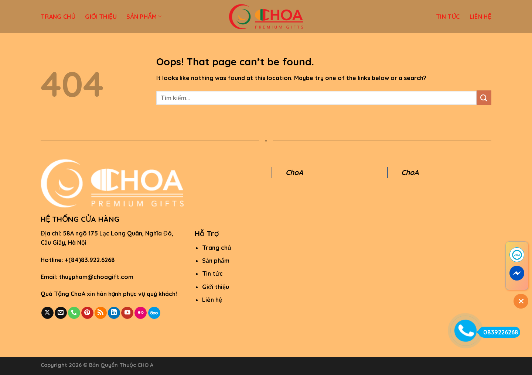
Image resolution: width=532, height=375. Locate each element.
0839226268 (498, 332)
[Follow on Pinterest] (87, 313)
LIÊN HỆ (480, 16)
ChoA (294, 172)
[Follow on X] (47, 313)
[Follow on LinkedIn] (114, 313)
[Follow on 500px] (154, 313)
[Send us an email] (61, 313)
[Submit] (484, 97)
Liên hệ (212, 299)
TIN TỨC (448, 16)
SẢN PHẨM (144, 16)
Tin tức (212, 273)
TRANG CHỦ (58, 16)
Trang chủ (216, 247)
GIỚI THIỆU (101, 16)
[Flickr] (140, 313)
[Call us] (74, 313)
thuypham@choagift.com (96, 277)
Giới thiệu (215, 286)
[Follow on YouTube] (127, 313)
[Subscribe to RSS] (101, 313)
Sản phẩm (215, 260)
